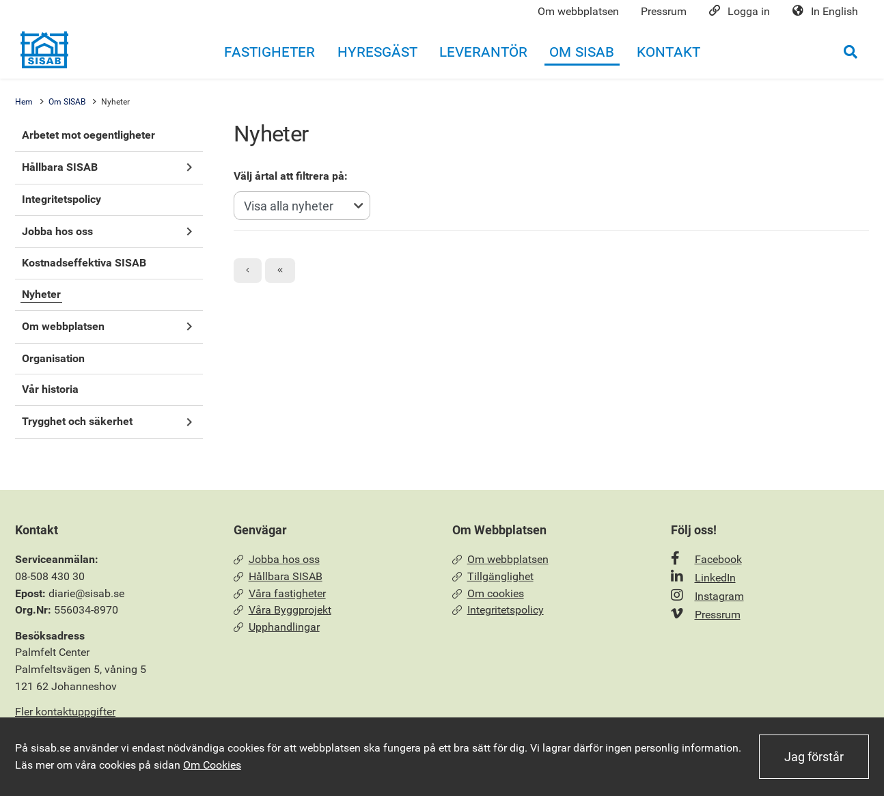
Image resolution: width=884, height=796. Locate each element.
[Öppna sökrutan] (851, 52)
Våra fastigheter (280, 593)
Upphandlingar (277, 626)
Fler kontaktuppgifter (65, 711)
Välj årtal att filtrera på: (291, 175)
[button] (189, 168)
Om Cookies (212, 764)
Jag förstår (814, 757)
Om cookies (488, 593)
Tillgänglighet (493, 576)
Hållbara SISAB (278, 576)
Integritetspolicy (498, 609)
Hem (24, 102)
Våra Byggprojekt (282, 609)
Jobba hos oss (277, 559)
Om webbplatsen (500, 559)
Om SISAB (67, 102)
